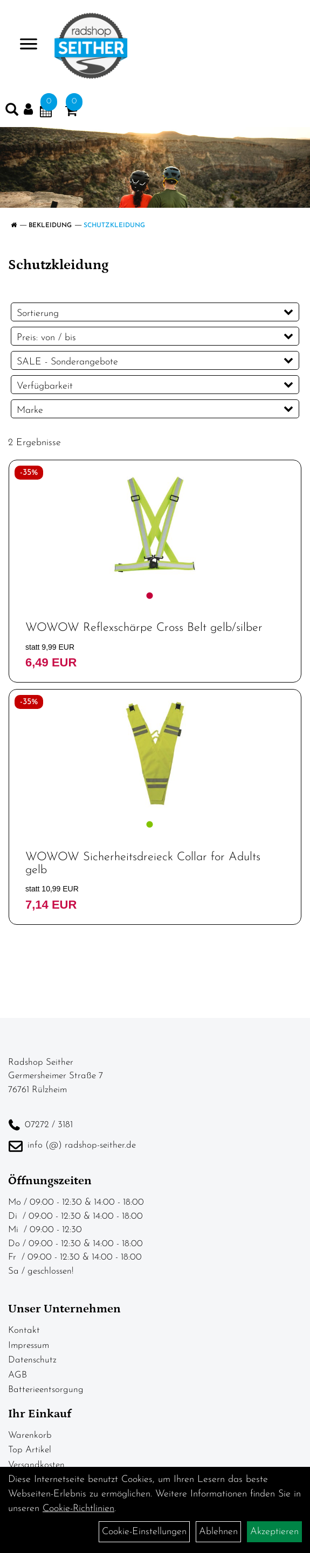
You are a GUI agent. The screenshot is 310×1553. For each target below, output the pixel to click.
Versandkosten (36, 1465)
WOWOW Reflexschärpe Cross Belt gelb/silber (144, 628)
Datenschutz (32, 1360)
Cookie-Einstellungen (144, 1532)
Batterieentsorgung (46, 1389)
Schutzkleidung (114, 225)
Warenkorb (30, 1435)
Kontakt (24, 1330)
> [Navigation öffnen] (24, 45)
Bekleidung (50, 225)
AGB (17, 1375)
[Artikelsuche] (11, 112)
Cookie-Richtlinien (78, 1508)
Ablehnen (218, 1532)
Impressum (28, 1345)
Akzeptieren (274, 1532)
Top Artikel (29, 1449)
